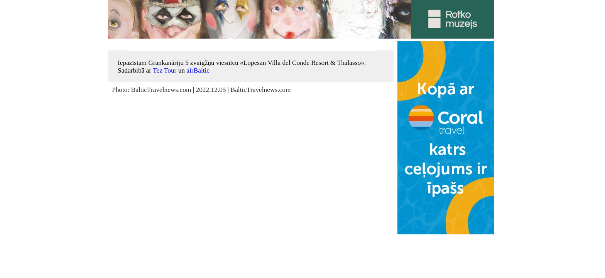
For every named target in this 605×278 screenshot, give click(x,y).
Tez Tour (164, 70)
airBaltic (198, 70)
